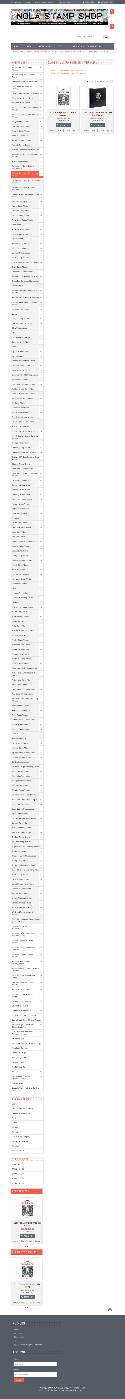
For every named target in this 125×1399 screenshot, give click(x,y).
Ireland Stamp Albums (20, 523)
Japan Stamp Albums (20, 551)
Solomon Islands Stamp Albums (24, 795)
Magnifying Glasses (19, 1048)
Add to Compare (71, 131)
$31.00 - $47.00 (18, 1169)
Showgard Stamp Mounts (21, 1001)
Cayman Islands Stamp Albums (23, 323)
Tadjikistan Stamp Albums (21, 832)
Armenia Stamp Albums (20, 131)
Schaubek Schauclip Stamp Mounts (22, 995)
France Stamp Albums (20, 412)
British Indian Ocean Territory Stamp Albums (25, 292)
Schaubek (15, 1146)
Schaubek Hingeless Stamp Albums (22, 955)
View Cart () (106, 2)
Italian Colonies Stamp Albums (23, 541)
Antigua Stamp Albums (20, 122)
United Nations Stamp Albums (23, 884)
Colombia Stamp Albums (21, 342)
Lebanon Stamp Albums (21, 593)
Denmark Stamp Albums (21, 366)
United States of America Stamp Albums (27, 93)
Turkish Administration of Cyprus (24, 865)
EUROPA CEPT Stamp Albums (23, 384)
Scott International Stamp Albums (24, 82)
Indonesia (15, 518)
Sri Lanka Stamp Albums (21, 785)
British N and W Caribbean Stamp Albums (24, 303)
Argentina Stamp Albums (21, 126)
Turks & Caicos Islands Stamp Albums (26, 870)
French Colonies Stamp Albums (23, 422)
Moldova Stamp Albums (21, 649)
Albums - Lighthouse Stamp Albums (22, 941)
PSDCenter (81, 1390)
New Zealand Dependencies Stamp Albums (25, 700)
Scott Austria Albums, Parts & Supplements (23, 167)
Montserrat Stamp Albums (21, 659)
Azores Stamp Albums (20, 206)
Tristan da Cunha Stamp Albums (24, 856)
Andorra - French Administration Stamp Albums (26, 109)
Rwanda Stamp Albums (20, 748)
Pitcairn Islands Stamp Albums (23, 720)
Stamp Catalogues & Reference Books (24, 76)
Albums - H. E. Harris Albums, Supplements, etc (23, 934)
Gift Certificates (16, 2)
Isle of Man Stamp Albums (21, 527)
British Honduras (18, 286)
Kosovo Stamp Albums (20, 574)
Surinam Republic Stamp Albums (24, 818)
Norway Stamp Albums (20, 706)
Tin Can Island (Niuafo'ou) (21, 842)
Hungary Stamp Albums (21, 504)
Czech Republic (18, 356)
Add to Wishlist (55, 131)
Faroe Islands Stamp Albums (22, 398)
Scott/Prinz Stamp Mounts (21, 990)
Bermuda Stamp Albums (21, 253)
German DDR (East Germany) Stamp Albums (26, 458)
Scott (14, 1104)
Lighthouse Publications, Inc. (22, 1113)
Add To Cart (64, 125)
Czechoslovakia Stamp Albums (23, 361)
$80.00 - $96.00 (18, 1183)
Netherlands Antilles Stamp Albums (25, 668)
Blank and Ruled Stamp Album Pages (23, 976)
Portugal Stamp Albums (20, 729)
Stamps (15, 1072)
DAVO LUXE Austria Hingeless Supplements (23, 188)
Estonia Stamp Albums (20, 380)
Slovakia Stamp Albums (21, 790)
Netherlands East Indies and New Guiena (24, 674)
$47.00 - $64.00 (18, 1174)
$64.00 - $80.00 (18, 1179)
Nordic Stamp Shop (19, 1067)
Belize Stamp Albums (20, 248)
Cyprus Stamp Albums (20, 352)
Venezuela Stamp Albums (21, 903)
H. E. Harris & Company (21, 1137)
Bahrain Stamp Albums (20, 215)
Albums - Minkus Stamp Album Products (23, 948)
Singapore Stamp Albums (21, 781)
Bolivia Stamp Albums (20, 258)
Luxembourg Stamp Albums (22, 607)
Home (15, 52)
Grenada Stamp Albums (21, 490)
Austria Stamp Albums (61, 52)
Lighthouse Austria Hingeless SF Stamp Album (26, 195)
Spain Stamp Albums (20, 814)
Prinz (14, 1118)
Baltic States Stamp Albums (22, 220)
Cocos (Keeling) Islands (21, 337)
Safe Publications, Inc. (20, 1141)
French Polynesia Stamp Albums (24, 431)
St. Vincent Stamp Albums (21, 771)
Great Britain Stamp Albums (22, 469)
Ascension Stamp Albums (21, 140)
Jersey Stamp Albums (20, 556)
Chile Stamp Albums (19, 328)
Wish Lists (89, 2)
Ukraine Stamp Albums (20, 879)
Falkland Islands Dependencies (23, 394)
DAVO (14, 1123)
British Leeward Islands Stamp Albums (26, 298)
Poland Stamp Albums (20, 725)
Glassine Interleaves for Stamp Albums (23, 984)
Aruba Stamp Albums (20, 136)
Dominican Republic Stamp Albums (25, 375)
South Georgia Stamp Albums (23, 809)
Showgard (16, 1127)
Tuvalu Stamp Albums (20, 875)
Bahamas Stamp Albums (21, 211)
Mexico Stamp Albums (20, 640)
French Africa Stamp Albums (22, 417)
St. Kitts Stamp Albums (20, 762)
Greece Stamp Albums (20, 481)
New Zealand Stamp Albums (22, 694)
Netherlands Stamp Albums (22, 680)
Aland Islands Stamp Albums (22, 98)
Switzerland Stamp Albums (22, 828)
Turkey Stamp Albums (20, 861)
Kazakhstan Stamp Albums (22, 560)
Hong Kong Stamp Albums (22, 499)
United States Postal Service (22, 1109)
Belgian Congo (17, 239)
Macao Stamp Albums (20, 612)
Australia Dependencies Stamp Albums (26, 150)
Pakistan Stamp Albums (21, 710)
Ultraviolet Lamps (18, 1062)
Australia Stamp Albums (21, 145)
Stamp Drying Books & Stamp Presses (26, 1020)
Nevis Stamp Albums (20, 685)
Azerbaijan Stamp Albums (21, 201)
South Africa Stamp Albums (22, 804)
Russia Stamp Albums (20, 743)
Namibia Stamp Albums (20, 663)
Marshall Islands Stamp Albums (23, 631)
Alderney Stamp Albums (21, 103)
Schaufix (15, 1132)
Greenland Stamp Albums (21, 485)
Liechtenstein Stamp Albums (22, 598)
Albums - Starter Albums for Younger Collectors (25, 970)
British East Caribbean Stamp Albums (26, 281)
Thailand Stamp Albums (21, 837)
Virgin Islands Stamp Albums (22, 907)
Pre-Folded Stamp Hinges (21, 1011)
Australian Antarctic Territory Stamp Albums (25, 156)
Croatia (15, 347)
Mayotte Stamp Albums (20, 635)
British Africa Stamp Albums (22, 272)
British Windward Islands (21, 309)
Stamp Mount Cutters (20, 1006)
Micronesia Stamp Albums (21, 645)
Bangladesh (16, 225)
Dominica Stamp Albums (21, 370)
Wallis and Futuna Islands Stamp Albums (24, 913)
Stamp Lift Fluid (18, 1039)
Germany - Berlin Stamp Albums (24, 452)
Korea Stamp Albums (20, 570)
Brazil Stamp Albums (20, 267)
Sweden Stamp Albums (20, 823)
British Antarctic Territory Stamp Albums (26, 276)
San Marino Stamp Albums (22, 776)
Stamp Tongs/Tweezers (20, 1058)
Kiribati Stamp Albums (20, 565)
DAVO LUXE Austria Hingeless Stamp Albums (26, 174)
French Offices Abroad (20, 427)
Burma (14, 314)
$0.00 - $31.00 (17, 1164)
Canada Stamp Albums (20, 319)
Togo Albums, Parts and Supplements (26, 847)
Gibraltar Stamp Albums (21, 464)
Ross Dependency (19, 739)
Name (16, 1359)
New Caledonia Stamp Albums (23, 689)
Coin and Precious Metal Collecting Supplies (21, 1077)
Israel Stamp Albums (19, 532)
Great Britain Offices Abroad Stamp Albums (25, 475)
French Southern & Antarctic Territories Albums (26, 437)
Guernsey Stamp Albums (21, 495)
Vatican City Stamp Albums (22, 898)
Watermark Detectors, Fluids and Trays (26, 1044)
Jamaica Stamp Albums (20, 546)
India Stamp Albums (19, 513)
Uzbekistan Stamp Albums (22, 889)
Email (16, 1369)
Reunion (15, 734)
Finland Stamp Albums (20, 408)
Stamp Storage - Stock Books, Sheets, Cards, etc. (23, 1026)
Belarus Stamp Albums (20, 234)
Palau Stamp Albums (20, 715)
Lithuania (15, 603)
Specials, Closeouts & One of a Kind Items (25, 1089)
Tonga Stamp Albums (20, 851)
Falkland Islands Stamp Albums (23, 389)
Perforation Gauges (19, 1053)
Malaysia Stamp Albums (21, 617)
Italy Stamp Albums (19, 537)
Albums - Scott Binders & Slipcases (21, 927)
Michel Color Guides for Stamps (24, 1015)
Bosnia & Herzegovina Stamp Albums (26, 262)
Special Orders (17, 1083)
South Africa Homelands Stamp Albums (26, 800)
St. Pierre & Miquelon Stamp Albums (25, 767)
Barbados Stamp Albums (21, 230)
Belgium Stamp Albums (20, 244)
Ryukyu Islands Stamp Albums (23, 753)
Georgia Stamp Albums (20, 443)
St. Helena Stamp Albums (21, 757)
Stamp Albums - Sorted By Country (35, 52)
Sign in (35, 2)
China (14, 333)
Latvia (14, 588)
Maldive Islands (18, 621)
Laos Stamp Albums (19, 584)
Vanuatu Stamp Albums (20, 893)
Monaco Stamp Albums (20, 654)
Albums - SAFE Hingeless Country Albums (21, 962)
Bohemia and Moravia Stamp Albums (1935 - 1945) (25, 920)
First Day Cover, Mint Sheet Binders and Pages (22, 1033)
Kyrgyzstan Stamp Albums (22, 579)
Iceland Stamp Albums (20, 509)
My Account (27, 2)
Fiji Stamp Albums (18, 403)
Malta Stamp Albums (19, 626)
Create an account (46, 2)
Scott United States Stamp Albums (22, 69)
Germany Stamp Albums (21, 448)
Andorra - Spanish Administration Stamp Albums (27, 116)
